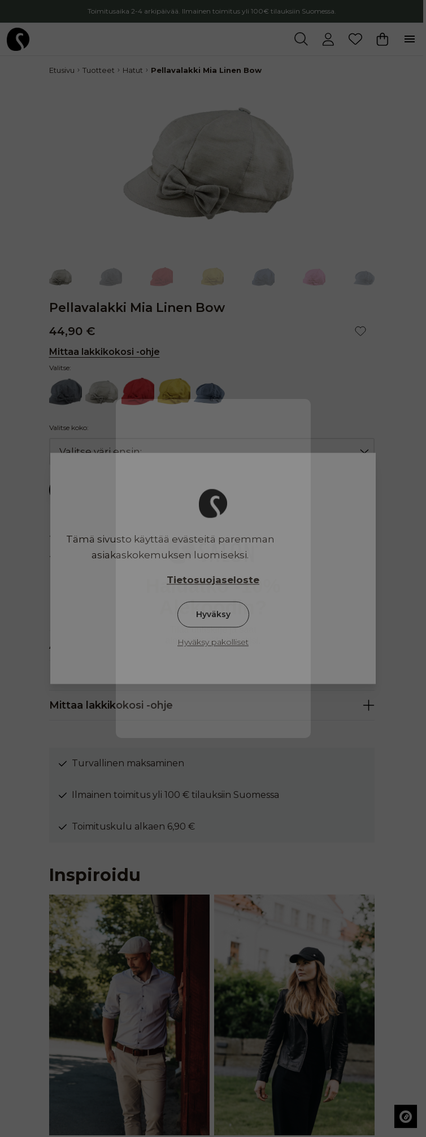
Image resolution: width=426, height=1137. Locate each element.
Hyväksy (213, 615)
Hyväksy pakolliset (213, 642)
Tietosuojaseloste (213, 580)
